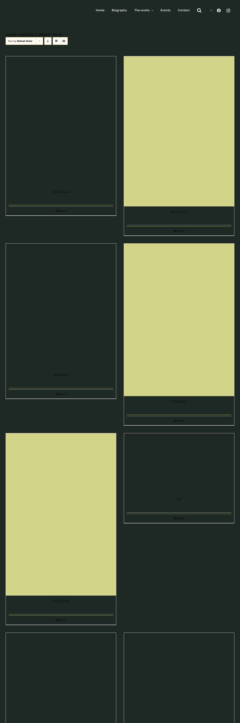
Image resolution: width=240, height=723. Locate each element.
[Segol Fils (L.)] (61, 121)
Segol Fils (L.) (61, 191)
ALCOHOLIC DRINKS (35, 34)
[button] (199, 10)
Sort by (20, 41)
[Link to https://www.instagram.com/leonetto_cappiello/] (228, 10)
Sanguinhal (61, 600)
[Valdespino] (61, 306)
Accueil (11, 34)
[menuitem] (210, 10)
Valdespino (61, 374)
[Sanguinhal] (61, 514)
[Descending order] (48, 41)
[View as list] (64, 41)
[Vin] (179, 463)
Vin (179, 499)
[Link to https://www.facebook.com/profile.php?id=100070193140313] (218, 10)
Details (62, 210)
